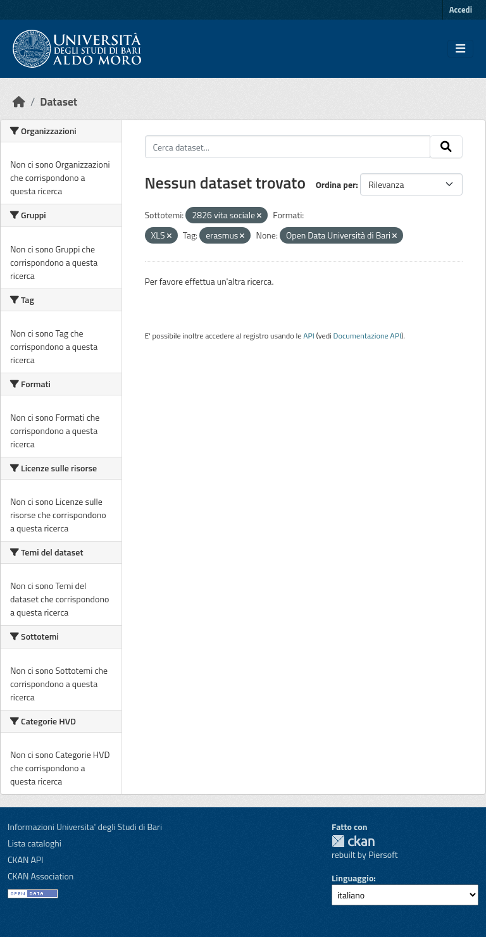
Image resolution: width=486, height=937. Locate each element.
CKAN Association (40, 876)
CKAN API (26, 859)
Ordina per (336, 184)
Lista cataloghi (34, 843)
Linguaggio (352, 877)
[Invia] (446, 146)
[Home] (19, 101)
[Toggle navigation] (460, 49)
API (309, 336)
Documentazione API (367, 336)
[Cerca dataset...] (288, 146)
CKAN (353, 841)
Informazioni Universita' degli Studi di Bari (85, 826)
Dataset (58, 101)
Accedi (460, 9)
